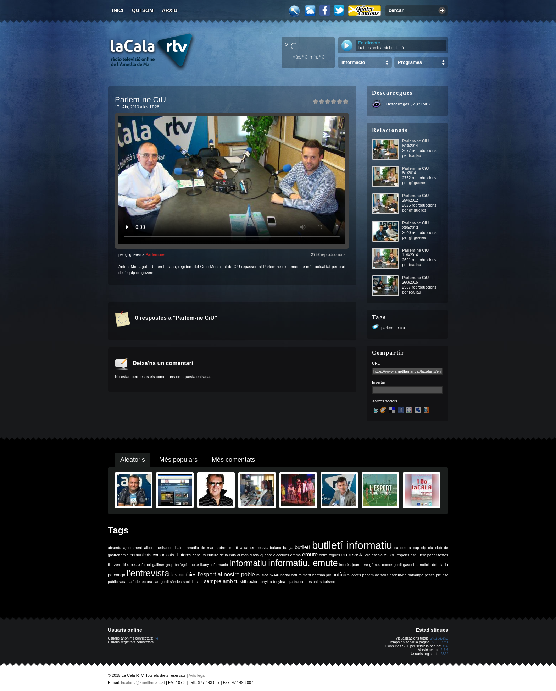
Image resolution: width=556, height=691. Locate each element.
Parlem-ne (154, 254)
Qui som (143, 10)
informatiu (248, 563)
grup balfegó (176, 565)
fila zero (114, 565)
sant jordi (161, 582)
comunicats (140, 555)
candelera (402, 547)
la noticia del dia (430, 565)
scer (199, 582)
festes (443, 555)
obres (356, 575)
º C (290, 46)
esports (403, 555)
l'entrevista (148, 573)
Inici (117, 10)
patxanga (415, 575)
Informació (353, 62)
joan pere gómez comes (372, 565)
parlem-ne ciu (393, 327)
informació (219, 565)
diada (254, 555)
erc (368, 555)
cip (423, 547)
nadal (285, 575)
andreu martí (227, 547)
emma (295, 555)
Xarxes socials (384, 401)
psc (445, 575)
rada (122, 582)
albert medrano (157, 547)
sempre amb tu (221, 581)
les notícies (184, 574)
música (262, 575)
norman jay (321, 575)
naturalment (301, 575)
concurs (199, 555)
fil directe (131, 564)
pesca (430, 575)
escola (377, 555)
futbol (146, 565)
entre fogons (329, 555)
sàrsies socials (182, 582)
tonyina (266, 582)
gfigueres (418, 183)
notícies (341, 574)
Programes (410, 62)
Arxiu (170, 10)
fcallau (415, 155)
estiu (415, 555)
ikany (204, 565)
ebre (268, 555)
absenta (114, 547)
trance (299, 582)
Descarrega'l (398, 104)
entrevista (352, 555)
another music (254, 547)
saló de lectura (140, 582)
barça (288, 547)
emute (310, 555)
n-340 (274, 575)
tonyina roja (283, 582)
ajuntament (132, 547)
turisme (329, 582)
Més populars (178, 459)
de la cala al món (234, 555)
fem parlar (428, 555)
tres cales (313, 582)
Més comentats (233, 459)
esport (389, 555)
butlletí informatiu (352, 545)
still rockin (249, 581)
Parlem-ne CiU (415, 141)
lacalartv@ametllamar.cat (143, 682)
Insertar (378, 382)
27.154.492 (439, 638)
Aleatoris (132, 459)
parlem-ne (398, 575)
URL (376, 363)
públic (113, 582)
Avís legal (197, 675)
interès (345, 565)
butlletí (302, 547)
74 (156, 638)
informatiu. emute (303, 563)
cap (416, 547)
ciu (430, 547)
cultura (212, 555)
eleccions (281, 555)
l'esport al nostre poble (226, 574)
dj (261, 555)
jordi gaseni (404, 565)
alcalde (179, 547)
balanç (275, 547)
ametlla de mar (200, 547)
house (194, 565)
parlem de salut (375, 575)
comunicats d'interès (171, 555)
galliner (158, 565)
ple (438, 575)
